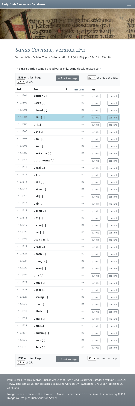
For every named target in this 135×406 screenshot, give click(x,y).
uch (36, 131)
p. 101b (95, 103)
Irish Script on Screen (44, 398)
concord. (113, 96)
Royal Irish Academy (104, 394)
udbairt (39, 311)
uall (36, 196)
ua (35, 175)
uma (37, 326)
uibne (37, 347)
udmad (38, 110)
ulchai (38, 225)
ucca (37, 304)
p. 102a (95, 347)
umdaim (39, 333)
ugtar (37, 290)
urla (36, 275)
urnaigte (39, 261)
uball (37, 139)
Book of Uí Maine (53, 394)
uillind (38, 211)
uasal (37, 167)
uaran (38, 268)
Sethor (38, 95)
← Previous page (67, 78)
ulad (36, 232)
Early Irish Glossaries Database (23, 4)
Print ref (79, 89)
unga (37, 282)
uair (36, 203)
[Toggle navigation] (129, 4)
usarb (37, 103)
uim (36, 146)
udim (37, 117)
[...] (45, 95)
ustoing (39, 297)
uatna (38, 189)
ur (35, 124)
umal (37, 318)
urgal (37, 246)
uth (36, 218)
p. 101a (95, 96)
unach (38, 254)
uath (37, 182)
